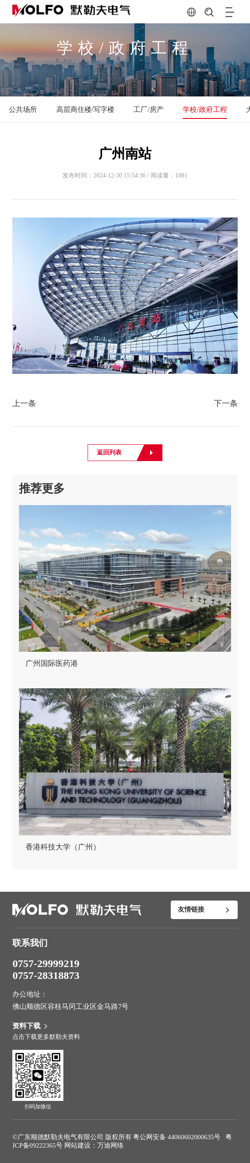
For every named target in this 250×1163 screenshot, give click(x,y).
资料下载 (30, 1026)
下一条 (226, 403)
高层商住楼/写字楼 (85, 109)
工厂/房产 (148, 109)
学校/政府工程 (205, 109)
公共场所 (23, 109)
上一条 (24, 403)
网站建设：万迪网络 (94, 1145)
